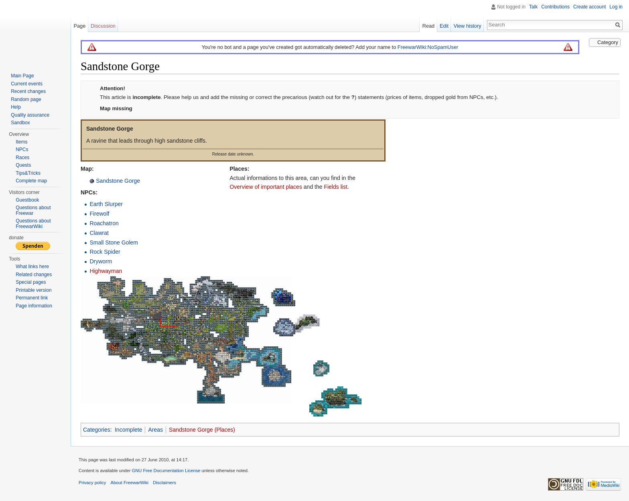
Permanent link (32, 298)
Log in (616, 7)
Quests (23, 165)
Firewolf (99, 213)
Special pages (31, 282)
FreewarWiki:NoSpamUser (428, 47)
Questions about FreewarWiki (33, 223)
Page (79, 26)
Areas (155, 429)
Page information (34, 306)
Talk (533, 7)
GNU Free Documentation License (166, 470)
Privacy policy (92, 482)
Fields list (335, 187)
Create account (589, 7)
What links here (32, 266)
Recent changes (28, 91)
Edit (444, 26)
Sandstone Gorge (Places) (202, 429)
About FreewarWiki (130, 482)
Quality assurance (30, 115)
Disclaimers (164, 482)
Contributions (555, 7)
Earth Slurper (105, 204)
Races (22, 157)
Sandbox (20, 122)
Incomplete (128, 429)
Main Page (22, 76)
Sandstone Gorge (117, 181)
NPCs (22, 149)
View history (467, 26)
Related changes (34, 274)
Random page (26, 99)
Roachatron (103, 223)
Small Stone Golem (113, 242)
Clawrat (98, 233)
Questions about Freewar (33, 210)
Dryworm (100, 261)
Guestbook (27, 200)
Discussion (103, 26)
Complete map (31, 181)
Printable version (33, 290)
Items (21, 142)
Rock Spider (104, 251)
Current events (27, 84)
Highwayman (105, 271)
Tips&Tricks (28, 173)
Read (428, 26)
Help (16, 107)
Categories (96, 429)
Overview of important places (265, 187)
